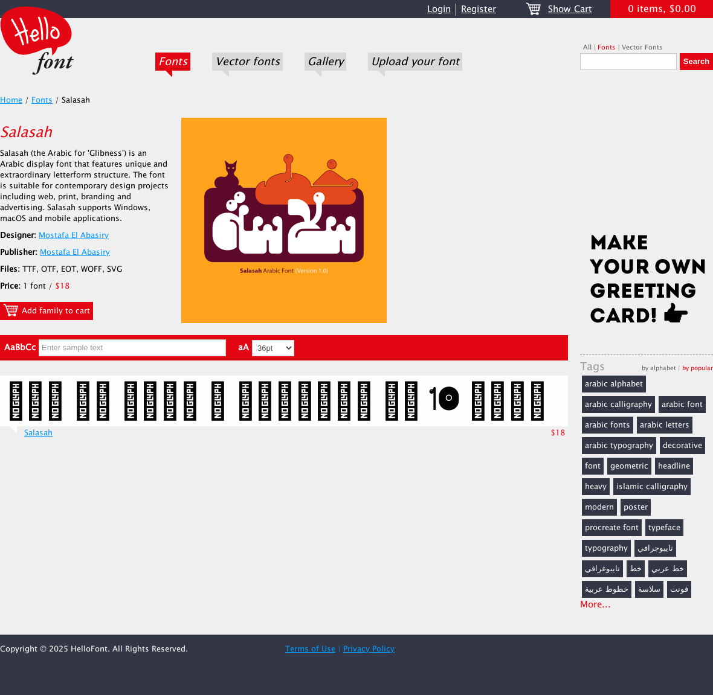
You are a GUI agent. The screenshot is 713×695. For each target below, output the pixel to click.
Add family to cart (46, 310)
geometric (629, 466)
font (593, 466)
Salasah (38, 433)
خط (636, 569)
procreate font (612, 528)
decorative (682, 446)
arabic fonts (607, 425)
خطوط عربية (606, 589)
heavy (596, 487)
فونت (679, 589)
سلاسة (649, 589)
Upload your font (415, 61)
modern (599, 507)
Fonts (172, 61)
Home (11, 100)
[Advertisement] (646, 155)
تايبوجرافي (655, 548)
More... (595, 605)
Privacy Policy (369, 649)
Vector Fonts (642, 47)
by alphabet (659, 368)
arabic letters (664, 425)
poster (636, 507)
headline (674, 466)
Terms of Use (310, 649)
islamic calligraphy (652, 487)
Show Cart (570, 9)
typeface (664, 528)
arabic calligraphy (618, 405)
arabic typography (619, 446)
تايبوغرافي (602, 569)
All (587, 47)
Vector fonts (247, 61)
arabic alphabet (614, 384)
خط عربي (667, 569)
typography (606, 548)
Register (478, 9)
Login (439, 9)
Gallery (325, 61)
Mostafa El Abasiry (74, 235)
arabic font (682, 405)
